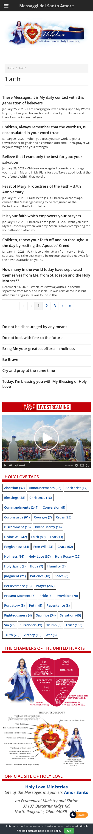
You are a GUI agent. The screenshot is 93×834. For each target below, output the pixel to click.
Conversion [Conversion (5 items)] (54, 507)
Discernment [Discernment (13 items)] (17, 527)
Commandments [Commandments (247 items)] (21, 507)
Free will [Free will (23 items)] (43, 546)
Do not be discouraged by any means (34, 326)
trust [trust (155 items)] (74, 625)
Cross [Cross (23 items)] (63, 517)
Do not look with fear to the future (32, 337)
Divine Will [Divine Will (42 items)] (15, 537)
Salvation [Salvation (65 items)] (70, 615)
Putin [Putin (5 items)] (35, 605)
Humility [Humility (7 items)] (56, 566)
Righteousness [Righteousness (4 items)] (18, 615)
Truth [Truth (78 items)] (11, 635)
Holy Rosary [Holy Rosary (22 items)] (67, 556)
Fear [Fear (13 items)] (56, 537)
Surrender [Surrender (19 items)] (31, 625)
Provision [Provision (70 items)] (67, 595)
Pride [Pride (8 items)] (45, 595)
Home (11, 68)
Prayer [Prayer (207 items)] (45, 586)
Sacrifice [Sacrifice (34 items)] (46, 615)
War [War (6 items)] (51, 635)
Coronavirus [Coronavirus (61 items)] (17, 517)
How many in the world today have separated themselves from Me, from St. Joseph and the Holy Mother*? (46, 275)
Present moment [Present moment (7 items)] (19, 595)
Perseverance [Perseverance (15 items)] (17, 586)
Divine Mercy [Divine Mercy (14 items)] (48, 527)
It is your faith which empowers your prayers (41, 215)
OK (69, 831)
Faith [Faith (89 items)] (38, 537)
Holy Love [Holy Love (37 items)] (39, 556)
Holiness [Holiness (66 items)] (14, 556)
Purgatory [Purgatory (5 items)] (14, 605)
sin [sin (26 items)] (9, 625)
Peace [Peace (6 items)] (61, 576)
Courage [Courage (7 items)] (43, 517)
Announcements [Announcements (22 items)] (45, 488)
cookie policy (53, 831)
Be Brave (10, 359)
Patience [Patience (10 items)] (40, 576)
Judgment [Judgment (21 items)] (15, 576)
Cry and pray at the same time (28, 370)
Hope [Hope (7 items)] (36, 566)
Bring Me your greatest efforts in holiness (38, 348)
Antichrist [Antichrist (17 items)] (76, 488)
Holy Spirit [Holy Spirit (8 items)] (14, 566)
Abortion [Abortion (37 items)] (14, 488)
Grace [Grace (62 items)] (65, 546)
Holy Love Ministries (46, 787)
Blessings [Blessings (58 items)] (14, 497)
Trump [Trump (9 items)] (53, 625)
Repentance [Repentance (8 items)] (58, 605)
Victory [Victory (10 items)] (32, 635)
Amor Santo (76, 792)
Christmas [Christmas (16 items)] (40, 497)
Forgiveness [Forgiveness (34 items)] (16, 546)
